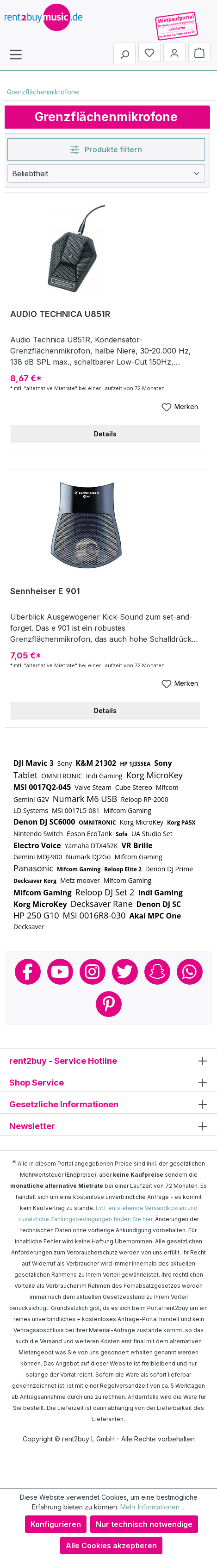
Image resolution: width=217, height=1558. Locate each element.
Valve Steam (92, 787)
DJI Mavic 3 (33, 763)
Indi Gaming (104, 775)
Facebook (28, 972)
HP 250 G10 (36, 915)
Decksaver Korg (34, 881)
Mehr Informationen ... (153, 1507)
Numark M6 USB (85, 798)
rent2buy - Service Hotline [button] (108, 1060)
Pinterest (109, 1004)
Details (105, 434)
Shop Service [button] (108, 1082)
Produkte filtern (106, 149)
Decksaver (28, 926)
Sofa (122, 834)
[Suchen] (124, 53)
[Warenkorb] (199, 52)
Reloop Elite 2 (123, 869)
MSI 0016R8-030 (94, 915)
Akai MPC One (155, 916)
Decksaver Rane (102, 903)
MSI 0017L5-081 (76, 810)
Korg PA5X (181, 822)
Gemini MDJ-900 (37, 856)
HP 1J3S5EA (135, 764)
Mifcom (167, 787)
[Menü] (16, 54)
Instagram (92, 972)
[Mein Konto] (174, 52)
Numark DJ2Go (88, 856)
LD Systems (30, 810)
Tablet (25, 775)
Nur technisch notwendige (144, 1524)
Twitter (125, 972)
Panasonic (33, 868)
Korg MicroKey (154, 775)
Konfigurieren (56, 1524)
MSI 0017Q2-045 (42, 787)
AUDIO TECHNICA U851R (60, 314)
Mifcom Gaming (127, 810)
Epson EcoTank (89, 833)
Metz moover (80, 880)
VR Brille (137, 845)
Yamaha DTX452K (91, 845)
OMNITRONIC (61, 775)
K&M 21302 (96, 763)
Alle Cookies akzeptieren (111, 1545)
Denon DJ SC (158, 904)
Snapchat (157, 972)
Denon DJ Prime (169, 868)
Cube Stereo (133, 787)
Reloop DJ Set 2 (105, 892)
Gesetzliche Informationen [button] (108, 1104)
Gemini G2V (31, 799)
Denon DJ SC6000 (44, 822)
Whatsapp (190, 972)
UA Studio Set (152, 833)
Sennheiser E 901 (45, 591)
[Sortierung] (106, 173)
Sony (64, 763)
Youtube (60, 972)
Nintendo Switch (38, 833)
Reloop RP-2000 (144, 799)
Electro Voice (37, 845)
